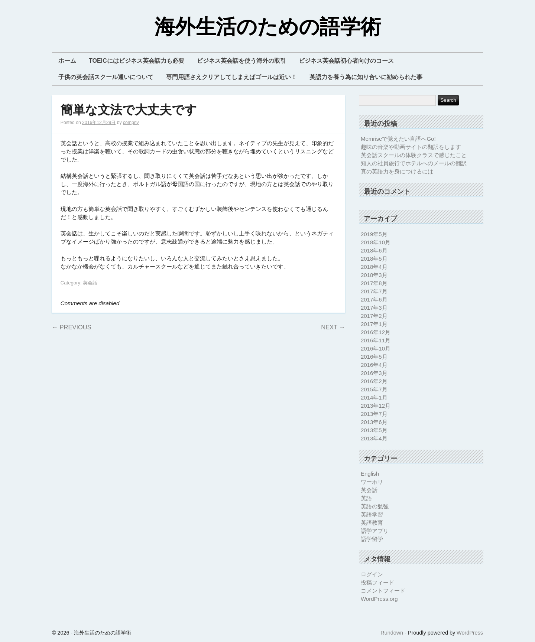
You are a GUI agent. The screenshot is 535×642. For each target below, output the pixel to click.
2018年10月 (375, 242)
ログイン (372, 574)
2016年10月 (375, 348)
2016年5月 (374, 356)
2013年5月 (374, 430)
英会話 (90, 283)
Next (333, 327)
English (370, 473)
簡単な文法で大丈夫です (129, 110)
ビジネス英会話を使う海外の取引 (241, 61)
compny (131, 122)
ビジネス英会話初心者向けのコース (346, 61)
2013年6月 (374, 422)
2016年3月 (374, 373)
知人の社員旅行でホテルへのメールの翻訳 (414, 163)
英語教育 (372, 522)
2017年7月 (374, 291)
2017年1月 (374, 324)
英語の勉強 (375, 506)
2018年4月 (374, 267)
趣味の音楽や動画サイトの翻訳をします (411, 147)
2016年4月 (374, 365)
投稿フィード (377, 582)
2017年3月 (374, 307)
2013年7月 (374, 414)
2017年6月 (374, 299)
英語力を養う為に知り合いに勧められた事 (365, 77)
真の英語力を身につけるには (397, 171)
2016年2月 (374, 381)
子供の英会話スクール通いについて (105, 77)
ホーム (67, 61)
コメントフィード (383, 590)
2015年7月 (374, 389)
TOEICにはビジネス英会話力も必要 (136, 61)
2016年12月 (375, 332)
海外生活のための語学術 (268, 27)
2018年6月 (374, 250)
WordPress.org (379, 599)
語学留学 (372, 539)
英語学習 (372, 514)
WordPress (470, 633)
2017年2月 (374, 316)
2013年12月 (375, 406)
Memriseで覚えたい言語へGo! (398, 139)
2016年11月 (375, 340)
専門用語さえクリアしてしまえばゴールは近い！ (231, 77)
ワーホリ (372, 482)
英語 (366, 498)
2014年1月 (374, 397)
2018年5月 (374, 258)
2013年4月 (374, 438)
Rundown (391, 633)
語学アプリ (375, 531)
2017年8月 (374, 283)
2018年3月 (374, 275)
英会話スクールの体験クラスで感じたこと (414, 155)
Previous (71, 327)
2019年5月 (374, 234)
